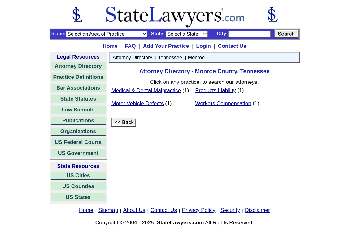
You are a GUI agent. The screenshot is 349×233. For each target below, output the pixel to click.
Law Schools (78, 109)
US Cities (78, 175)
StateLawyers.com (180, 222)
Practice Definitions (78, 77)
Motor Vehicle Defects (137, 103)
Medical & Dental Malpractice (146, 90)
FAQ (130, 46)
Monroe (196, 57)
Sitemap (108, 210)
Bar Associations (78, 88)
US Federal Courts (78, 142)
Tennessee (170, 57)
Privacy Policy (199, 210)
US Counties (78, 186)
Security (230, 210)
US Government (78, 153)
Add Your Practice (166, 46)
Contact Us (232, 46)
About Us (134, 210)
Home (110, 46)
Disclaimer (257, 210)
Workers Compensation (223, 103)
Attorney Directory (78, 66)
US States (78, 197)
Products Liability (215, 90)
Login (203, 46)
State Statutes (78, 99)
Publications (78, 120)
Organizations (78, 131)
